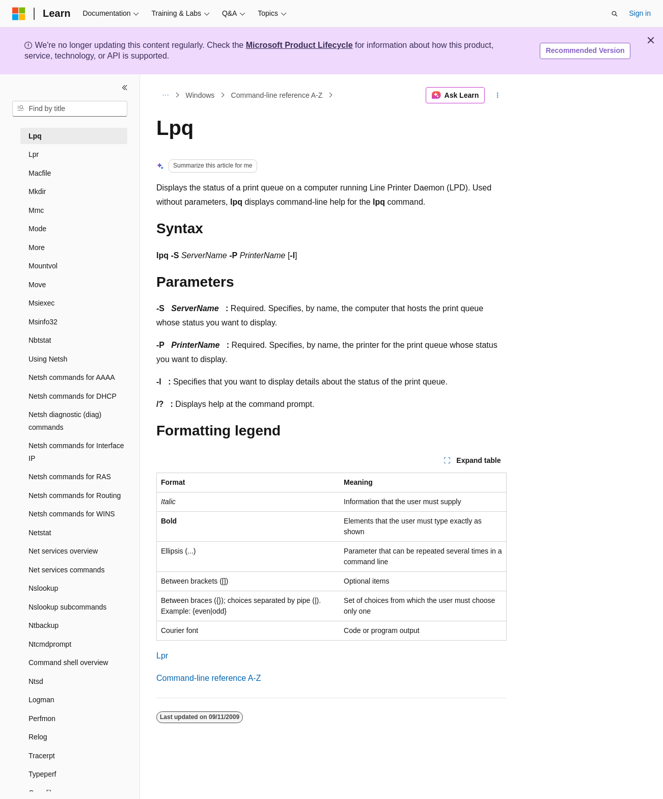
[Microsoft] (18, 13)
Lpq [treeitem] (35, 136)
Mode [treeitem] (37, 229)
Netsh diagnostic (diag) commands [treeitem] (65, 420)
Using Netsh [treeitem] (48, 359)
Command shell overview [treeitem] (68, 662)
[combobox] (69, 109)
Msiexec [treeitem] (41, 303)
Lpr (162, 655)
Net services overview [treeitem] (63, 551)
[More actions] (498, 95)
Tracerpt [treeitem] (42, 756)
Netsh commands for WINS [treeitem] (72, 514)
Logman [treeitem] (41, 700)
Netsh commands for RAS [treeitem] (70, 477)
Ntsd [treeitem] (36, 681)
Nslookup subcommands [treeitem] (67, 607)
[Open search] (614, 14)
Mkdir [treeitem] (37, 191)
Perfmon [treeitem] (42, 718)
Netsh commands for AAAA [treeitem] (72, 377)
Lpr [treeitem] (34, 154)
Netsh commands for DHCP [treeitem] (73, 396)
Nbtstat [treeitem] (40, 340)
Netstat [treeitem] (40, 533)
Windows (200, 95)
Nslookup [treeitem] (43, 588)
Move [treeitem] (37, 285)
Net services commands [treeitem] (66, 570)
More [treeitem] (37, 247)
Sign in (640, 13)
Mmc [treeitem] (36, 210)
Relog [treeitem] (38, 737)
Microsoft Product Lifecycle (299, 45)
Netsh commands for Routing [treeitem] (75, 495)
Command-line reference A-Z (277, 95)
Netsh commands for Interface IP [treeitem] (76, 452)
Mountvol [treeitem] (43, 266)
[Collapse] (124, 87)
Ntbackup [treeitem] (44, 625)
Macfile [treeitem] (40, 173)
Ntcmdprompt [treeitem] (50, 644)
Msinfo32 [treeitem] (43, 322)
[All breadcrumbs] (165, 95)
